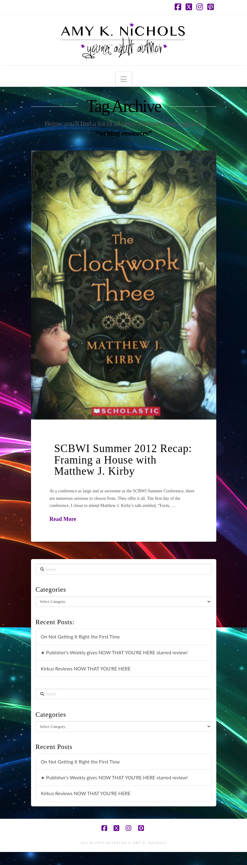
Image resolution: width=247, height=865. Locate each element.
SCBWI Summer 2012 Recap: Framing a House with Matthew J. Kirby (123, 459)
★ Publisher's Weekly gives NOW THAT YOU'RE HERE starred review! (114, 652)
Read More (63, 519)
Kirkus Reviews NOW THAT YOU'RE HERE (85, 668)
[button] (124, 79)
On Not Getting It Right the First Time (80, 636)
